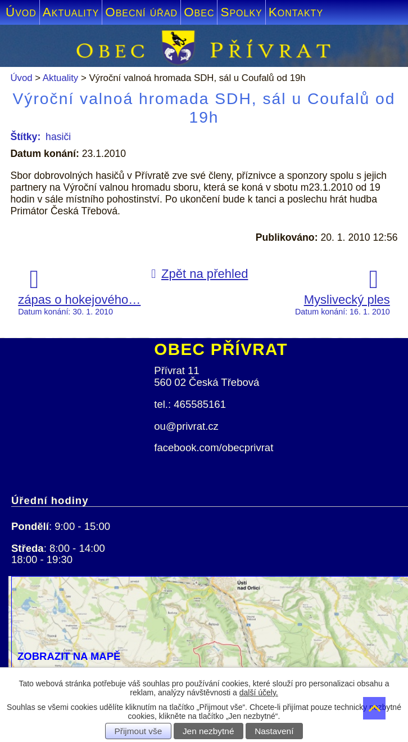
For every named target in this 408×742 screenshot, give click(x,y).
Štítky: (25, 136)
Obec (199, 12)
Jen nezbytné (208, 731)
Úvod (21, 12)
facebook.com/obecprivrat (213, 447)
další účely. (258, 692)
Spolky (241, 12)
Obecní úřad (141, 12)
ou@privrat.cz (186, 426)
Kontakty (296, 12)
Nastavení (274, 731)
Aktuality (71, 12)
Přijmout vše (138, 731)
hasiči (58, 136)
